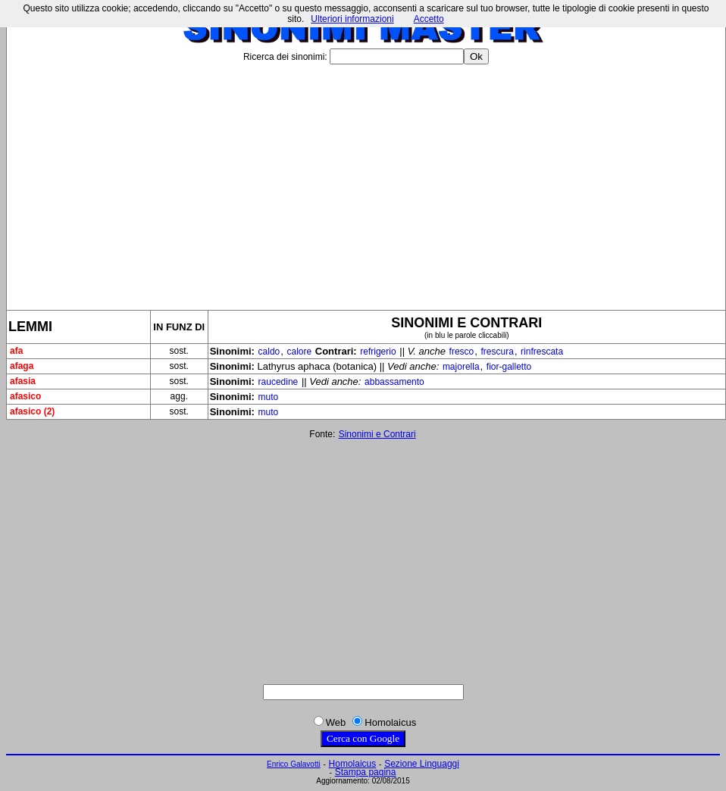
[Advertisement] (366, 181)
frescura (497, 351)
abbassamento (394, 382)
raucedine (278, 382)
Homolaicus (353, 763)
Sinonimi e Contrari (377, 434)
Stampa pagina (365, 772)
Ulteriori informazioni (352, 19)
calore (298, 351)
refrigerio (378, 351)
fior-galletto (509, 366)
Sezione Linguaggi (421, 763)
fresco (461, 351)
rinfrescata (542, 351)
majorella (461, 366)
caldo (269, 351)
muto (268, 397)
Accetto (429, 19)
